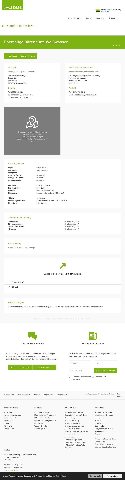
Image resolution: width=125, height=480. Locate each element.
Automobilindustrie (41, 412)
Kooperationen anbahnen (74, 426)
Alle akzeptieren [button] (112, 476)
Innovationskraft (10, 418)
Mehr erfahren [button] (60, 476)
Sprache (114, 18)
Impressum (100, 18)
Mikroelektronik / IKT (42, 418)
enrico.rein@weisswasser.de (22, 95)
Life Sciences (39, 423)
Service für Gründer (72, 429)
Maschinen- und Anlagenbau (45, 415)
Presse (97, 434)
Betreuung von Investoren (74, 412)
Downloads (99, 423)
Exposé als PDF (18, 282)
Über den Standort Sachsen (105, 447)
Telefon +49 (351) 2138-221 (20, 367)
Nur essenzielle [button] (95, 476)
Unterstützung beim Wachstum (76, 415)
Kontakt (88, 18)
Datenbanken (100, 426)
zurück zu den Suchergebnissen (20, 56)
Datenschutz (9, 394)
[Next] (119, 46)
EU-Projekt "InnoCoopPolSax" (76, 445)
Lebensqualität (9, 429)
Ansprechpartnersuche (103, 412)
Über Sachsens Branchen (104, 444)
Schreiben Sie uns (44, 367)
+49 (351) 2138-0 (78, 92)
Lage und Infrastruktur (12, 415)
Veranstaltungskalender (104, 415)
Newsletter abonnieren (105, 370)
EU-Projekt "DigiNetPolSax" (75, 439)
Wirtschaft (8, 412)
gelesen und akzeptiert (89, 377)
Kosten (6, 423)
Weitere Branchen (41, 426)
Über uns (68, 448)
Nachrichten (99, 418)
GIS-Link (15, 287)
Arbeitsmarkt (9, 420)
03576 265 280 (17, 92)
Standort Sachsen (11, 407)
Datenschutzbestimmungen (84, 376)
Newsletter (99, 420)
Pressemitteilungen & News (105, 439)
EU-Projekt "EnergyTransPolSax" (77, 442)
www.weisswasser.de (19, 97)
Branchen (38, 407)
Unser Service (70, 407)
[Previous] (113, 46)
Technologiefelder (41, 429)
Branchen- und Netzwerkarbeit (76, 431)
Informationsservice (72, 437)
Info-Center (99, 407)
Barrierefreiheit (24, 394)
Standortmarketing (72, 434)
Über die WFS (100, 441)
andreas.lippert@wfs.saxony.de (84, 95)
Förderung (8, 426)
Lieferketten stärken (72, 423)
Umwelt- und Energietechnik (45, 420)
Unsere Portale (74, 18)
